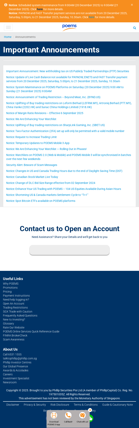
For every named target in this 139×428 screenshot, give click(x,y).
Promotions (10, 287)
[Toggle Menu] (8, 27)
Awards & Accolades (15, 370)
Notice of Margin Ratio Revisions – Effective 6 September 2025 (44, 113)
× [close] (132, 5)
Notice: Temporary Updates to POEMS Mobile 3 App (38, 143)
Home (7, 36)
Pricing (7, 291)
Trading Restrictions (15, 307)
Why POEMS (10, 283)
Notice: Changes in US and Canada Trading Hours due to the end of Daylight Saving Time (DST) (64, 171)
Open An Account (13, 303)
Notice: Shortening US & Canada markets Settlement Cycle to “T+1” (47, 194)
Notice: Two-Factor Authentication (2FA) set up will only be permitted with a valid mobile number (65, 131)
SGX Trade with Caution (17, 311)
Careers (8, 374)
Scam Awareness (13, 339)
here (91, 17)
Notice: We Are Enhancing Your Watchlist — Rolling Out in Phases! (46, 149)
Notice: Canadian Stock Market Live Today (32, 176)
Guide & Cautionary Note (117, 404)
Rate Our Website (13, 327)
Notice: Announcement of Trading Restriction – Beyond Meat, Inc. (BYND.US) (53, 97)
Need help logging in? (16, 299)
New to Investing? (14, 319)
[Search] (134, 27)
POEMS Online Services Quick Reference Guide (31, 331)
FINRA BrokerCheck (15, 335)
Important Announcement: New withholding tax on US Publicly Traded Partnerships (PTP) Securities (67, 71)
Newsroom (10, 382)
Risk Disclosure (60, 404)
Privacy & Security (35, 404)
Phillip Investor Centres (17, 362)
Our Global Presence (15, 366)
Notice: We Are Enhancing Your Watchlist (31, 119)
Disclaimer (12, 404)
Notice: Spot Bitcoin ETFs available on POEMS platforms (40, 200)
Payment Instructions (16, 295)
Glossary (8, 323)
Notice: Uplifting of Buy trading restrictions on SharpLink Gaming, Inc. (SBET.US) (55, 125)
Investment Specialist (16, 378)
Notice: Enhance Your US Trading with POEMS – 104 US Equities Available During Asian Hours (63, 188)
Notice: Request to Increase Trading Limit (31, 137)
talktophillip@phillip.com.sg (20, 358)
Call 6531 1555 (12, 354)
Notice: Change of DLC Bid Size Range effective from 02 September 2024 (50, 182)
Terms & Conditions (86, 404)
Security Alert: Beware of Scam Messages (31, 165)
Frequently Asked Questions (20, 315)
